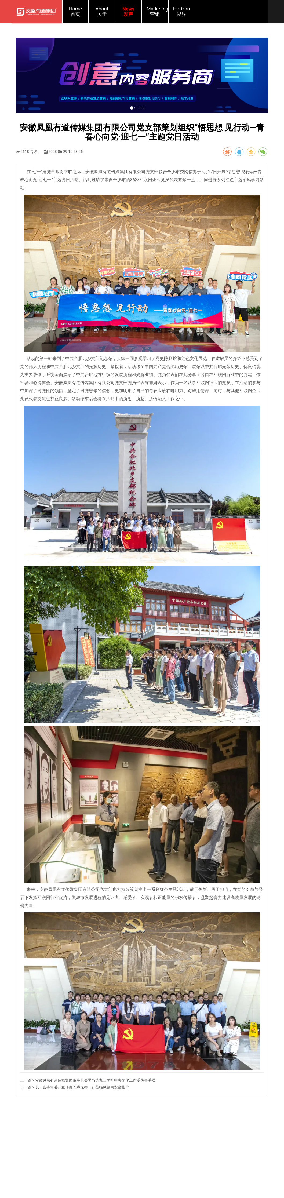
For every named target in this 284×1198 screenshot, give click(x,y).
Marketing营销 (157, 11)
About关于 (102, 11)
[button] (35, 94)
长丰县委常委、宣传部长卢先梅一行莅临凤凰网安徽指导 (82, 1124)
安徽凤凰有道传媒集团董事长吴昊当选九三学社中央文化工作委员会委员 (95, 1117)
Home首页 (75, 11)
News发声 (128, 11)
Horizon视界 (181, 11)
